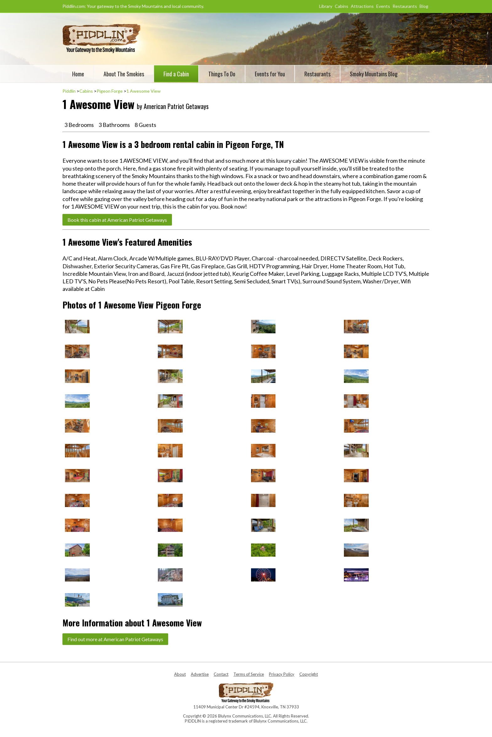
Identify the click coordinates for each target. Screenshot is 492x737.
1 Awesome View (143, 91)
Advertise (200, 674)
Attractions (362, 6)
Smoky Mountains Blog (374, 74)
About (180, 674)
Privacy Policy (281, 674)
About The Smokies (124, 74)
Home (78, 74)
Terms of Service (248, 674)
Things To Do (221, 74)
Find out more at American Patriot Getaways (115, 639)
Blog (424, 6)
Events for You (270, 74)
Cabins (341, 6)
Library (325, 6)
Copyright (308, 674)
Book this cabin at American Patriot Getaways (117, 220)
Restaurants (405, 6)
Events (383, 6)
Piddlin (69, 91)
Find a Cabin (176, 74)
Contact (221, 674)
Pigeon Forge (110, 91)
